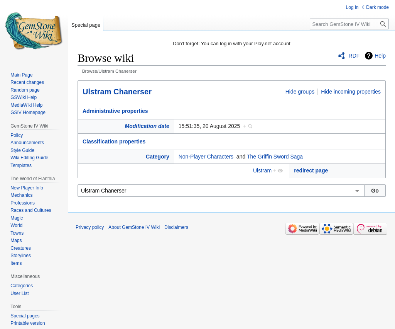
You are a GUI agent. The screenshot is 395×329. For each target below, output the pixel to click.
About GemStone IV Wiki (134, 227)
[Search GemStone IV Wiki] (349, 24)
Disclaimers (176, 227)
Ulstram (262, 170)
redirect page (311, 170)
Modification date (147, 126)
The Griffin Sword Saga (275, 156)
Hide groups (300, 92)
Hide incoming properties (351, 92)
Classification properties (114, 141)
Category (157, 156)
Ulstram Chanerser (117, 91)
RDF (354, 56)
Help (380, 56)
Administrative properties (115, 111)
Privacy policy (90, 227)
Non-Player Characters (206, 156)
